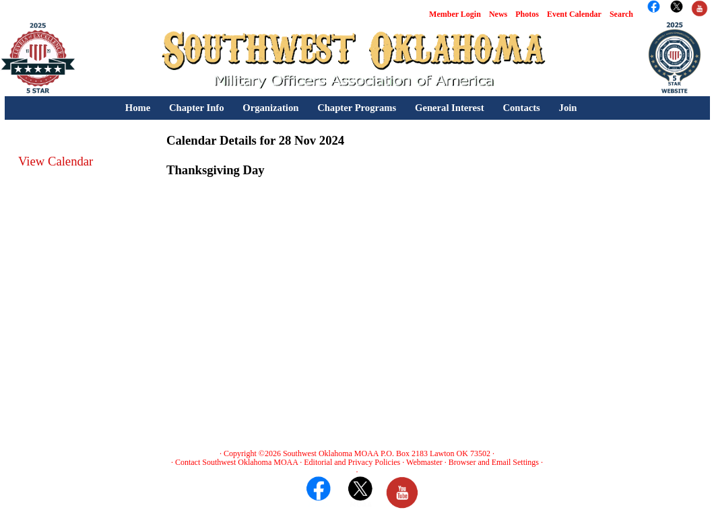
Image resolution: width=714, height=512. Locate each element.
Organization (270, 107)
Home (137, 107)
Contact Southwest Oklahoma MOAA (236, 462)
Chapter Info (196, 107)
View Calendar (55, 161)
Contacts (521, 107)
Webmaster (424, 462)
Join (568, 107)
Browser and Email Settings (494, 462)
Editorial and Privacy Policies (352, 462)
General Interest (449, 107)
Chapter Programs (356, 107)
